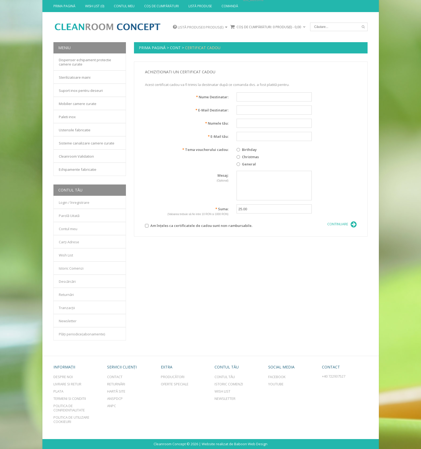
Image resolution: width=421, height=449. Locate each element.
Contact (114, 376)
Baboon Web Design (250, 443)
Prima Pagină (64, 6)
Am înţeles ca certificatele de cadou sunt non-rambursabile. (198, 225)
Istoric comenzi (229, 384)
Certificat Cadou (202, 47)
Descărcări (67, 281)
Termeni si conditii (69, 398)
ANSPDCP (115, 398)
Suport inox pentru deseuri (81, 90)
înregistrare (79, 202)
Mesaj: (186, 178)
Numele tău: (216, 123)
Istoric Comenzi (71, 268)
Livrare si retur (67, 384)
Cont (175, 47)
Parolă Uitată (69, 215)
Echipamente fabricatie (77, 169)
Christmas (248, 156)
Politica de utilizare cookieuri (71, 419)
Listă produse (200, 6)
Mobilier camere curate (77, 103)
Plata (58, 391)
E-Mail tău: (218, 136)
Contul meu (124, 6)
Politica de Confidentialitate (69, 407)
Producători (172, 376)
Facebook (277, 376)
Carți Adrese (69, 242)
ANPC (111, 405)
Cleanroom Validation (76, 156)
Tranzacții (67, 307)
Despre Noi (63, 376)
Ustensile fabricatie (74, 130)
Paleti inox (67, 116)
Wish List (66, 255)
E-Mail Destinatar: (211, 110)
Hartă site (116, 391)
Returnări (66, 294)
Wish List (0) (94, 6)
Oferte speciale (174, 384)
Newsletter (68, 320)
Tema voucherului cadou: (205, 149)
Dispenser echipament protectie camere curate (85, 62)
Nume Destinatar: (212, 97)
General (246, 164)
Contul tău (225, 376)
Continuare (342, 224)
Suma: (186, 212)
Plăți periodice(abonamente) (82, 334)
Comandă (230, 6)
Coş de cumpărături (161, 6)
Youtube (276, 384)
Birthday (247, 149)
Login (63, 202)
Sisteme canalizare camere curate (86, 143)
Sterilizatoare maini (74, 77)
